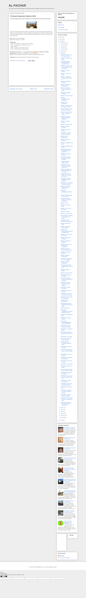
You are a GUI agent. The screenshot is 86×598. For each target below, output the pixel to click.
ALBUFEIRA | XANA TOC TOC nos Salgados (66, 259)
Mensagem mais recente (16, 88)
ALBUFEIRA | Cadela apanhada (65, 288)
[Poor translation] (5, 576)
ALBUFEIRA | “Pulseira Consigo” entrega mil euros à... (65, 391)
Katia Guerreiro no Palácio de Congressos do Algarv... (66, 217)
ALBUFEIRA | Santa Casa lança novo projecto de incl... (66, 377)
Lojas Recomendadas (63, 29)
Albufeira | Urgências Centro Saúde (65, 227)
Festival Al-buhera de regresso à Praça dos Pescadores (65, 200)
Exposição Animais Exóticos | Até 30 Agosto (66, 220)
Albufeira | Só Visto (64, 211)
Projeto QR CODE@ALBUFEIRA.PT (66, 192)
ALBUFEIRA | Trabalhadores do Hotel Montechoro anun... (66, 311)
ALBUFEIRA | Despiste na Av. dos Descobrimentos (70, 491)
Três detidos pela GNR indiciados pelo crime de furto (66, 266)
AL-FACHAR (17, 5)
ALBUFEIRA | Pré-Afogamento (64, 301)
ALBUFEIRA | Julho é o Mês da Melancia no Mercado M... (65, 404)
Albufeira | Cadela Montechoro (64, 262)
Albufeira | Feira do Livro (66, 213)
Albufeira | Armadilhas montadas (65, 93)
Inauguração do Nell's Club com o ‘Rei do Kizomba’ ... (65, 158)
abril (62, 411)
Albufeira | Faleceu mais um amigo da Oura (66, 55)
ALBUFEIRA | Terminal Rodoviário (65, 275)
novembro (63, 45)
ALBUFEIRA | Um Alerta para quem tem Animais (69, 428)
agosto (62, 51)
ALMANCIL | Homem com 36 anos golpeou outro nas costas (66, 67)
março (62, 413)
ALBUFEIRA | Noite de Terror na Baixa (65, 339)
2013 (61, 41)
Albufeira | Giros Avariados (66, 95)
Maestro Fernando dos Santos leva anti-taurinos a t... (65, 187)
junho (62, 407)
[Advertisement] (31, 75)
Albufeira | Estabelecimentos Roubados (65, 99)
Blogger (55, 567)
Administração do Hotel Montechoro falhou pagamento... (65, 150)
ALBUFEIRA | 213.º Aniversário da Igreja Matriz (65, 343)
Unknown (61, 555)
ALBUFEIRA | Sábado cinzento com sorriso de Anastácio (66, 279)
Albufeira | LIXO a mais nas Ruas (65, 209)
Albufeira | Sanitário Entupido (65, 127)
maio (62, 409)
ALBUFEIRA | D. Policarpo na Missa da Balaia (66, 183)
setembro (63, 49)
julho (62, 53)
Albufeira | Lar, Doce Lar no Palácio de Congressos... (66, 245)
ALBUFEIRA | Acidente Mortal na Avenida (69, 511)
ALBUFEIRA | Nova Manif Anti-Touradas (66, 297)
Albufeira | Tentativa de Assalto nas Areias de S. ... (66, 78)
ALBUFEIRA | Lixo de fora (66, 364)
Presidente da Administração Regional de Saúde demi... (66, 231)
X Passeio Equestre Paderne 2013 (65, 162)
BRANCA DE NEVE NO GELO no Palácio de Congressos (65, 170)
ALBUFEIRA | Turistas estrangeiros (65, 381)
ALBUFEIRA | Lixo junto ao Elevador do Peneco (66, 294)
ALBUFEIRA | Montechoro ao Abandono (66, 358)
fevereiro (63, 415)
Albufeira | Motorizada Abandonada (65, 85)
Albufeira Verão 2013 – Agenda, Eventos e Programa (65, 118)
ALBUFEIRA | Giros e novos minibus (69, 501)
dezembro (63, 43)
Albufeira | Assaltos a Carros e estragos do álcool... (65, 89)
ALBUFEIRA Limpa (64, 308)
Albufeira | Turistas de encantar (65, 154)
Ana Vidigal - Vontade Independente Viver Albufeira (65, 179)
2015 (61, 37)
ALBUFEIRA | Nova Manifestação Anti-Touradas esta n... (65, 62)
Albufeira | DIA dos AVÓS (66, 124)
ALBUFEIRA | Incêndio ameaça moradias (65, 395)
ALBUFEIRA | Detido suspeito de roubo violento (65, 284)
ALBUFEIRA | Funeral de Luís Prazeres (69, 448)
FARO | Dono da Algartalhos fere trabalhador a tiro (68, 522)
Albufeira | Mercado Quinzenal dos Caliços (66, 249)
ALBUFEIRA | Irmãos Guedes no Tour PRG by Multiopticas (69, 469)
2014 (61, 39)
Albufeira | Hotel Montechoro (64, 137)
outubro (63, 47)
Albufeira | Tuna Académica (64, 103)
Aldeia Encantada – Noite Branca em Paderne (66, 109)
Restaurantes (61, 27)
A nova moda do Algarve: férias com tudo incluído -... (66, 351)
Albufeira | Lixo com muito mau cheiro (66, 235)
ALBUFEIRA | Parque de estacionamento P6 (66, 384)
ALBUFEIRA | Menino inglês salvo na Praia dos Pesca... (65, 175)
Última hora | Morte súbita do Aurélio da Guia (70, 458)
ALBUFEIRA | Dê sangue (66, 336)
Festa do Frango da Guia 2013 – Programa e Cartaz (66, 113)
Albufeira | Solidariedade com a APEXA (66, 196)
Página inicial (33, 88)
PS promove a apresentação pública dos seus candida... (65, 322)
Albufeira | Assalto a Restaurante (65, 256)
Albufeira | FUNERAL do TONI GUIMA (69, 438)
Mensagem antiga (48, 88)
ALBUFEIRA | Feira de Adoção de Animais (65, 133)
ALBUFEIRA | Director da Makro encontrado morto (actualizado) (70, 481)
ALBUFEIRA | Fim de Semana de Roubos (65, 326)
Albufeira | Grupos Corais (66, 272)
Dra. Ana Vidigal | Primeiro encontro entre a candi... (66, 370)
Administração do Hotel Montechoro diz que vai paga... (66, 305)
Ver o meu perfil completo (64, 557)
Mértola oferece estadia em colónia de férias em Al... (66, 333)
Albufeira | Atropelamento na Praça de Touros (66, 106)
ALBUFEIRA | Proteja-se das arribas (66, 373)
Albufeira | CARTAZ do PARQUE (65, 238)
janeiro (62, 417)
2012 (61, 420)
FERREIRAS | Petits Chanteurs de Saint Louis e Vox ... (65, 166)
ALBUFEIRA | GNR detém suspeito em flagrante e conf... (66, 399)
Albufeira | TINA (64, 203)
